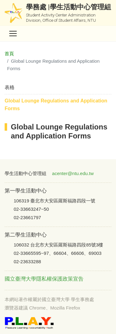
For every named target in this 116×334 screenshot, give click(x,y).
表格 (10, 87)
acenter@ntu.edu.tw (72, 173)
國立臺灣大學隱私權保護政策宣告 (44, 279)
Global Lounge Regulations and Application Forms (56, 104)
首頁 (9, 53)
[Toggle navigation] (13, 33)
